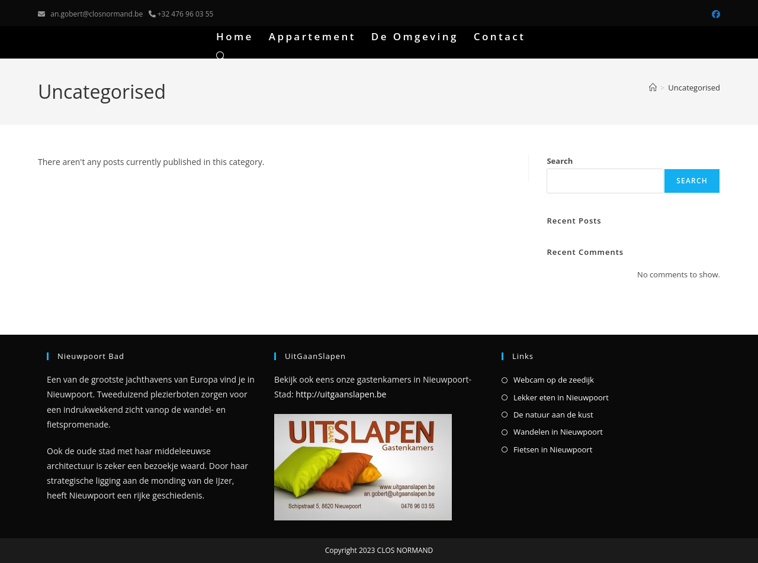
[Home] (653, 87)
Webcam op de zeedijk (553, 379)
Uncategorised (694, 87)
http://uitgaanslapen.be (341, 394)
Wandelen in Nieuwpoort (558, 431)
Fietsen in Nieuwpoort (552, 449)
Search (560, 161)
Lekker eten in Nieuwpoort (561, 397)
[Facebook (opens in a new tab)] (714, 14)
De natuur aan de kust (553, 414)
